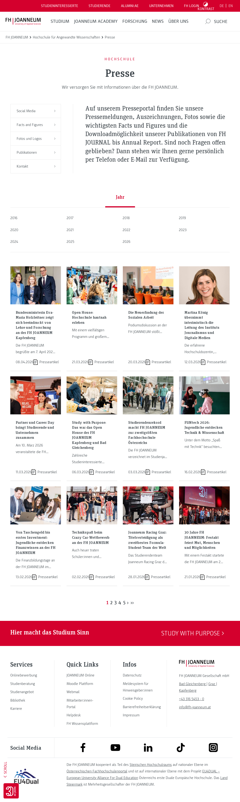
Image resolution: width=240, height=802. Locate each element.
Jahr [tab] (120, 197)
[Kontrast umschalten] (206, 6)
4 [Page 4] (119, 602)
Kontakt (36, 166)
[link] (26, 675)
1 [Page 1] (107, 602)
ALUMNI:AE (130, 6)
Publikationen (36, 152)
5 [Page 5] (124, 602)
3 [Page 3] (115, 602)
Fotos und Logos (36, 138)
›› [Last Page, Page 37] (132, 602)
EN (231, 6)
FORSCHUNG (134, 21)
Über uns (178, 21)
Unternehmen (161, 6)
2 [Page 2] (111, 602)
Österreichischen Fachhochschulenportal (97, 771)
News (158, 21)
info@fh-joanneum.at (195, 707)
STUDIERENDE (99, 6)
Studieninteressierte (59, 6)
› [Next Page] (128, 602)
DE (222, 6)
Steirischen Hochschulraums (151, 764)
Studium (60, 21)
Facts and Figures (36, 124)
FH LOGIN (191, 6)
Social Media (36, 111)
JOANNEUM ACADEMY (96, 21)
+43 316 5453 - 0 (191, 699)
